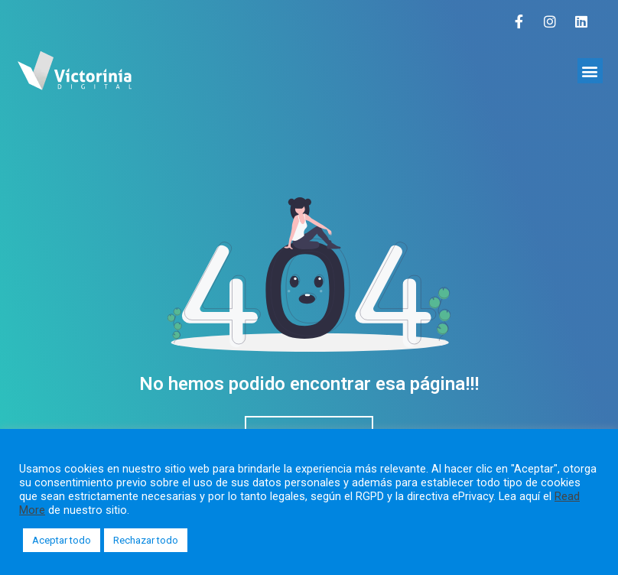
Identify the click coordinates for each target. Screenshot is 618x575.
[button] (590, 70)
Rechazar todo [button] (145, 540)
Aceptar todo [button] (61, 540)
